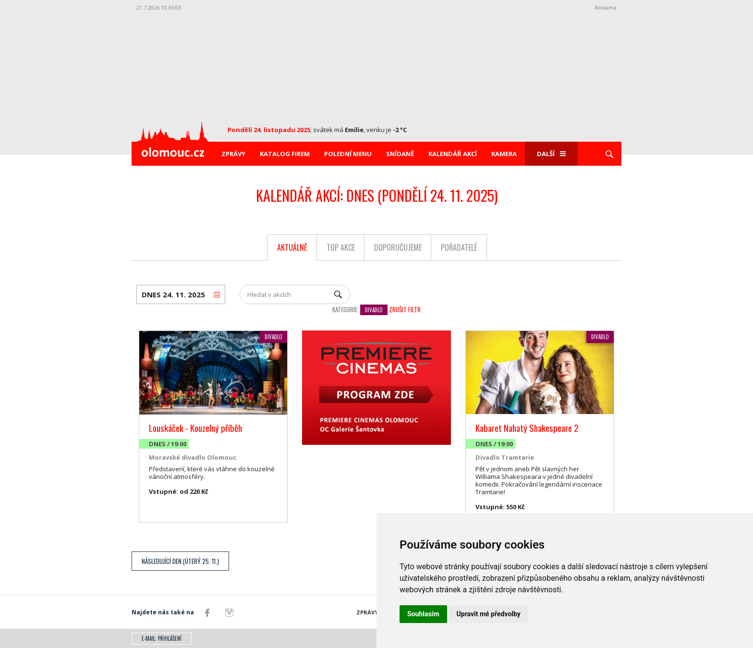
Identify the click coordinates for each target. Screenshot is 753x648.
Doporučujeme (398, 247)
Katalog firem (285, 153)
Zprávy (233, 153)
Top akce (341, 247)
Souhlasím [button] (423, 614)
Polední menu (348, 153)
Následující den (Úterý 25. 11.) (180, 561)
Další (551, 153)
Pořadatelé (459, 247)
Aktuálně (292, 247)
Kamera (504, 153)
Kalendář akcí (452, 153)
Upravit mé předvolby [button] (489, 614)
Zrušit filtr (405, 309)
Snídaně (400, 153)
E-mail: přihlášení (162, 638)
